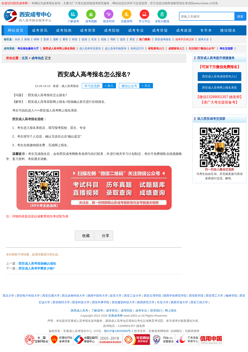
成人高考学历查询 (90, 48)
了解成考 (97, 310)
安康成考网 (115, 315)
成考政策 (184, 30)
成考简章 (88, 30)
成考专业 (136, 30)
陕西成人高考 (79, 310)
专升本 (206, 30)
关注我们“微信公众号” (202, 48)
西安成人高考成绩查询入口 (219, 76)
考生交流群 (226, 48)
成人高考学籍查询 (115, 48)
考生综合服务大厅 (28, 48)
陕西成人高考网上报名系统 (59, 48)
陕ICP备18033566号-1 (118, 331)
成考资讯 (40, 30)
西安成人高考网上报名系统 (219, 87)
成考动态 (37, 58)
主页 (25, 58)
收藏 (84, 235)
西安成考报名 (163, 39)
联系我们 (156, 310)
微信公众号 (137, 85)
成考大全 (203, 39)
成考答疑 (160, 30)
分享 (103, 235)
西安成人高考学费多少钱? (36, 268)
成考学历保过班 (184, 39)
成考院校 (112, 30)
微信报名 (228, 30)
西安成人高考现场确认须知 (37, 263)
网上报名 (171, 310)
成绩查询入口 (176, 48)
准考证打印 (137, 48)
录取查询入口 (156, 48)
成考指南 (64, 30)
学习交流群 (100, 85)
